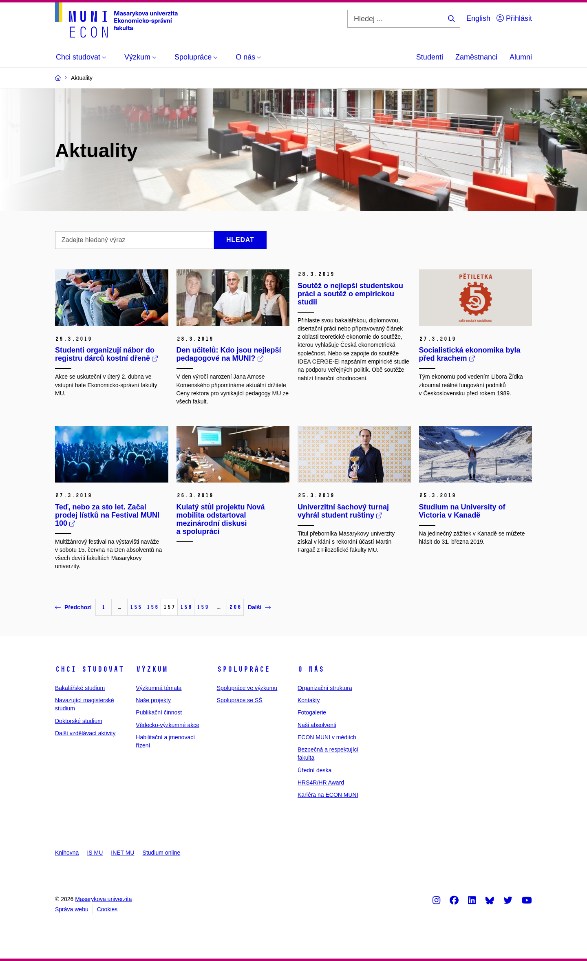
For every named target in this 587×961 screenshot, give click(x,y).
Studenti (429, 57)
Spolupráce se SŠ (240, 700)
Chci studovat (89, 669)
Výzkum (152, 669)
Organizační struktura (325, 688)
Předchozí (73, 607)
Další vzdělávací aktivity (85, 733)
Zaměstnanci (476, 57)
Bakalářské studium (80, 688)
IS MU (95, 852)
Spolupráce (243, 669)
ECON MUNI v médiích (327, 737)
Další (259, 607)
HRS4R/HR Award (321, 782)
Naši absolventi (317, 725)
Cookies (107, 909)
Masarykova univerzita (103, 899)
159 (202, 607)
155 (136, 607)
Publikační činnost (159, 712)
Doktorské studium (78, 721)
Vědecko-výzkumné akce (167, 725)
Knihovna (67, 852)
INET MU (122, 852)
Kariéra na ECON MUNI (328, 794)
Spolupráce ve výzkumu (247, 688)
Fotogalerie (312, 712)
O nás (311, 669)
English (478, 18)
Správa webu (71, 909)
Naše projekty (153, 700)
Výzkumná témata (158, 688)
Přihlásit (514, 18)
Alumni (521, 57)
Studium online (162, 852)
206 (235, 607)
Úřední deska (314, 770)
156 (152, 607)
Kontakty (309, 700)
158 (186, 607)
